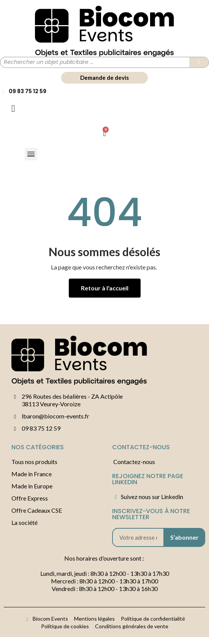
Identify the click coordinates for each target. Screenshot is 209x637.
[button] (104, 78)
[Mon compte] (13, 109)
